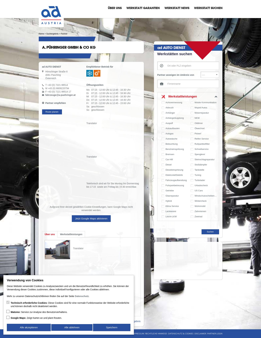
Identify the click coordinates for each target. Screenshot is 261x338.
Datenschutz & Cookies (180, 333)
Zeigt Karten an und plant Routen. (36, 318)
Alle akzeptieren (29, 327)
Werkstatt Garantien (143, 7)
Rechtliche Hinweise (156, 333)
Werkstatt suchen (208, 7)
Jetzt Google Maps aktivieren (91, 218)
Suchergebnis (52, 34)
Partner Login (214, 333)
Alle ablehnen (71, 327)
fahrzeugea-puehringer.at (60, 95)
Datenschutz (82, 297)
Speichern (112, 327)
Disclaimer (200, 333)
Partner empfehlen (55, 103)
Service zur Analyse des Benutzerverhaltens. (39, 312)
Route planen (52, 112)
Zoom (66, 243)
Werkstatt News (176, 7)
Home (41, 34)
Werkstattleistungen (182, 96)
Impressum (138, 333)
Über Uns (115, 7)
